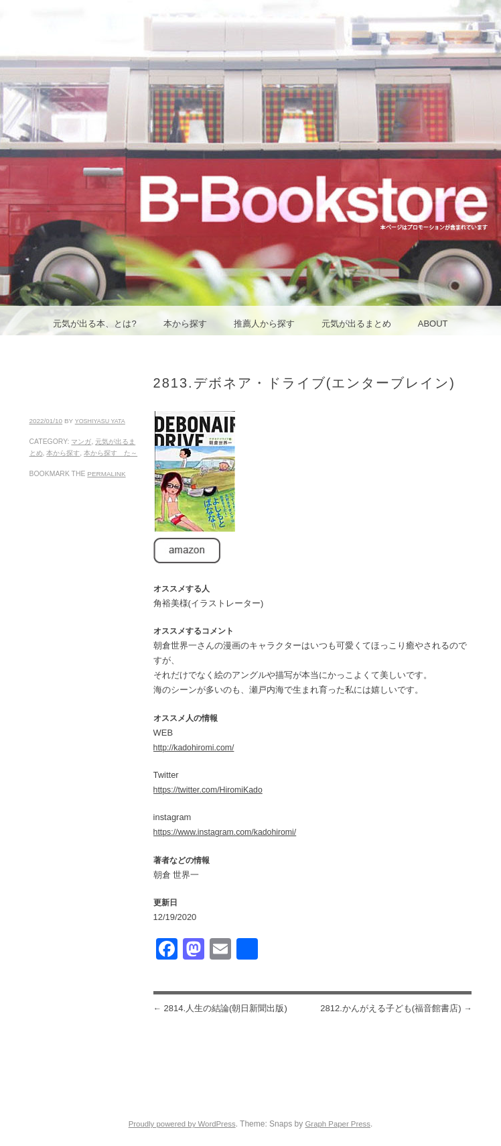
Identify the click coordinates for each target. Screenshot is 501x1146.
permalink (106, 473)
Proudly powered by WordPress (182, 1124)
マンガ (81, 441)
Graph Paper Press (337, 1124)
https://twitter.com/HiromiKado (208, 790)
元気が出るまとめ (356, 324)
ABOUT (433, 324)
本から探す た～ (110, 453)
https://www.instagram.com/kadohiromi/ (225, 832)
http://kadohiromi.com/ (193, 747)
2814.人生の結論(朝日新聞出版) (220, 1008)
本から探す (185, 324)
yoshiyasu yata (100, 421)
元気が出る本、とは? (94, 324)
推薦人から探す (264, 324)
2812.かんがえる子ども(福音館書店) (396, 1008)
